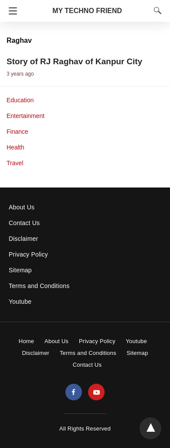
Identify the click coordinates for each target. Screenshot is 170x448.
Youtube (20, 301)
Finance (17, 131)
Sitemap (20, 270)
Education (20, 100)
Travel (15, 163)
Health (15, 147)
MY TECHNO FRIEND (87, 10)
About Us (21, 207)
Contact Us (24, 222)
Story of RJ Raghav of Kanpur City (74, 61)
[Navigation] (10, 11)
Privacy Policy (28, 254)
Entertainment (25, 115)
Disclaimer (23, 238)
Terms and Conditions (39, 285)
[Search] (155, 10)
